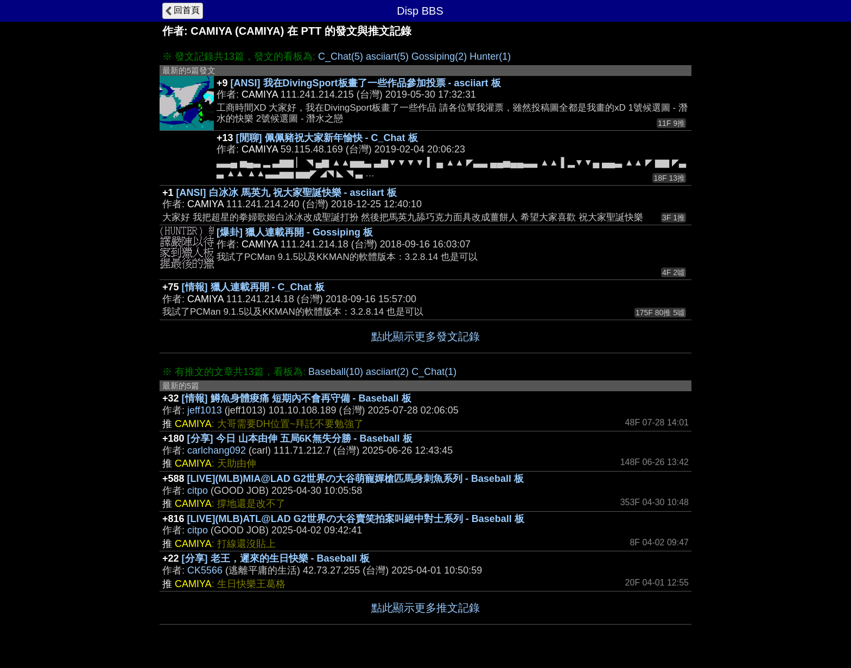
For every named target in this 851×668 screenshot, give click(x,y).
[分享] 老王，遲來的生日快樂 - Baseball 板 (276, 558)
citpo (197, 490)
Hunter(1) (490, 56)
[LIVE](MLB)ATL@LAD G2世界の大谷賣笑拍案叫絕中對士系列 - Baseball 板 (355, 518)
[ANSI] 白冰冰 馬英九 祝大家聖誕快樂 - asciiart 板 (286, 192)
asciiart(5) (387, 56)
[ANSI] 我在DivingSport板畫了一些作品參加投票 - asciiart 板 (366, 83)
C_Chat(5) (340, 56)
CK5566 (205, 570)
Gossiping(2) (439, 56)
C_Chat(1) (433, 371)
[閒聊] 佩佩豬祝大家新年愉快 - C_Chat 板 (327, 137)
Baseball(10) (335, 371)
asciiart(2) (387, 371)
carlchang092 (216, 450)
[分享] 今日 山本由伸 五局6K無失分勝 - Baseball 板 (299, 438)
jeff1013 (204, 410)
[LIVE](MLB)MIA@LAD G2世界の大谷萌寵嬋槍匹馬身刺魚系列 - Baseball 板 (355, 478)
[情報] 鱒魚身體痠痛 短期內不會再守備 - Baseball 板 (296, 398)
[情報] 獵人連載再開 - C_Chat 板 (253, 287)
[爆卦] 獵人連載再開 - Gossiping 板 (295, 232)
